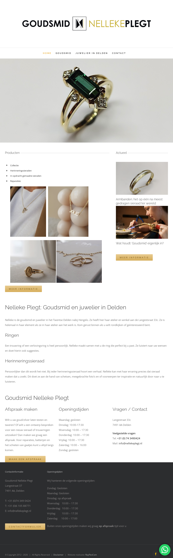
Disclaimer (58, 554)
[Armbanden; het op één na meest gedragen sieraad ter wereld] (142, 178)
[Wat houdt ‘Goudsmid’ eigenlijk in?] (142, 222)
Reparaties (15, 181)
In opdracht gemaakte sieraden (26, 175)
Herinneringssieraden (21, 170)
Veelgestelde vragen (124, 433)
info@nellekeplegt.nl (130, 443)
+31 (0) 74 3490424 (128, 438)
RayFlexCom (91, 554)
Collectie (14, 165)
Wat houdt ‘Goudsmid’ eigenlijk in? (140, 243)
